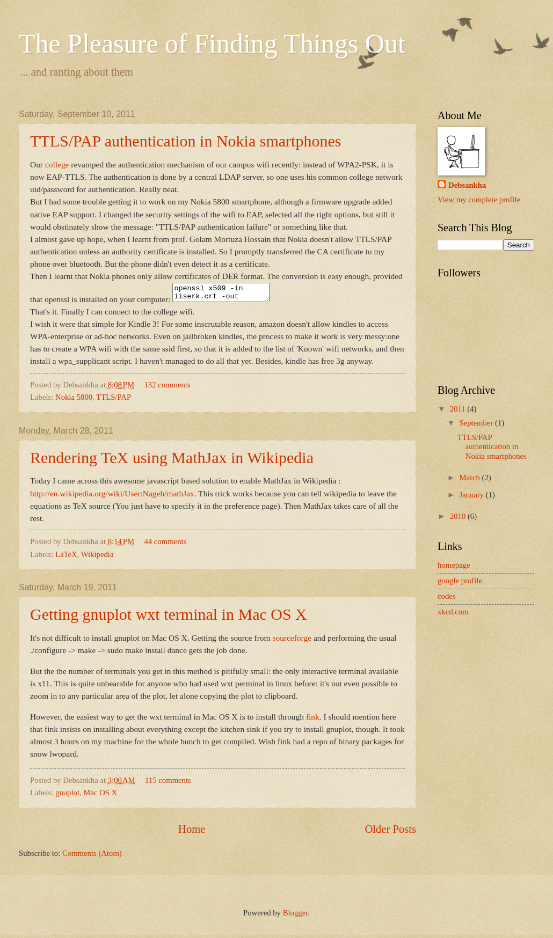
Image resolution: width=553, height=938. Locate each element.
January (472, 494)
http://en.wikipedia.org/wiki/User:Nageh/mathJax (112, 496)
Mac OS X (100, 796)
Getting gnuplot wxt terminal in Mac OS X (168, 617)
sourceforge (291, 641)
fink (312, 719)
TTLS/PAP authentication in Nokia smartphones (185, 141)
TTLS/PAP (113, 400)
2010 (459, 516)
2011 (459, 409)
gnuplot (67, 796)
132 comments (167, 388)
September (477, 423)
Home (191, 832)
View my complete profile (479, 199)
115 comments (168, 783)
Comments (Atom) (92, 856)
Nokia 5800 (73, 400)
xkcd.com (453, 611)
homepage (454, 565)
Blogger (295, 916)
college (57, 164)
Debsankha (467, 185)
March (470, 477)
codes (447, 596)
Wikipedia (97, 557)
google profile (460, 580)
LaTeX (66, 557)
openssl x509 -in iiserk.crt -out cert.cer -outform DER (226, 294)
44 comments (165, 544)
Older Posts (390, 832)
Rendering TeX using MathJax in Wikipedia (172, 461)
